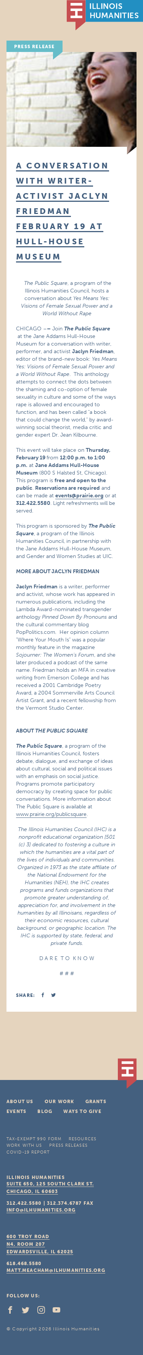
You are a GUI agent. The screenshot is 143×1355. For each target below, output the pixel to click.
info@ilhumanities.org (41, 1210)
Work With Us (24, 1145)
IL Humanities (105, 15)
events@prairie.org (79, 495)
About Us (20, 1101)
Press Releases (68, 1145)
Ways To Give (82, 1111)
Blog (44, 1111)
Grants (95, 1101)
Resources (82, 1139)
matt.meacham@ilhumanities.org (55, 1270)
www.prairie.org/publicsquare (51, 814)
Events (16, 1111)
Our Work (59, 1101)
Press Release (34, 46)
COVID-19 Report (28, 1152)
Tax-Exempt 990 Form (33, 1139)
